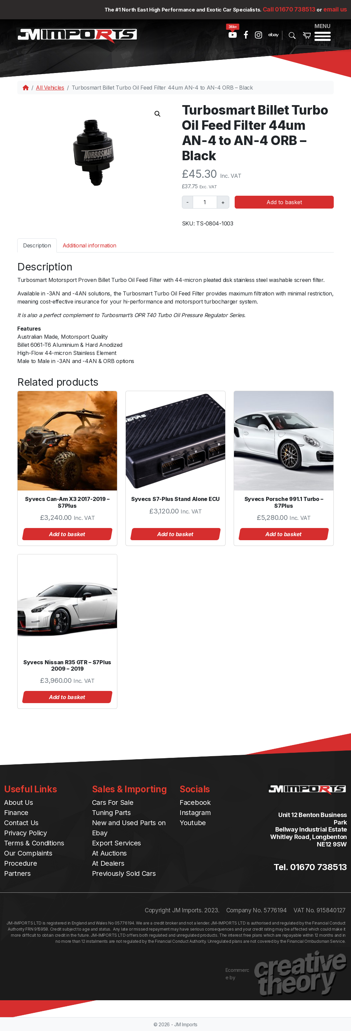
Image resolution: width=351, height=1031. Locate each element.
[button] (157, 114)
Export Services (116, 843)
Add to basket (284, 202)
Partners (17, 873)
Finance (16, 813)
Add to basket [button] (67, 534)
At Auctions (109, 853)
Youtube (193, 823)
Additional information (89, 245)
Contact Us (21, 823)
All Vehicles (50, 87)
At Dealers (108, 863)
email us (335, 9)
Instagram (195, 813)
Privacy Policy (25, 833)
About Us (18, 802)
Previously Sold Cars (124, 873)
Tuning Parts (111, 813)
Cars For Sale (113, 802)
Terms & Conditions (34, 843)
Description (37, 245)
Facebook (195, 802)
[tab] (37, 245)
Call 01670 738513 (289, 9)
